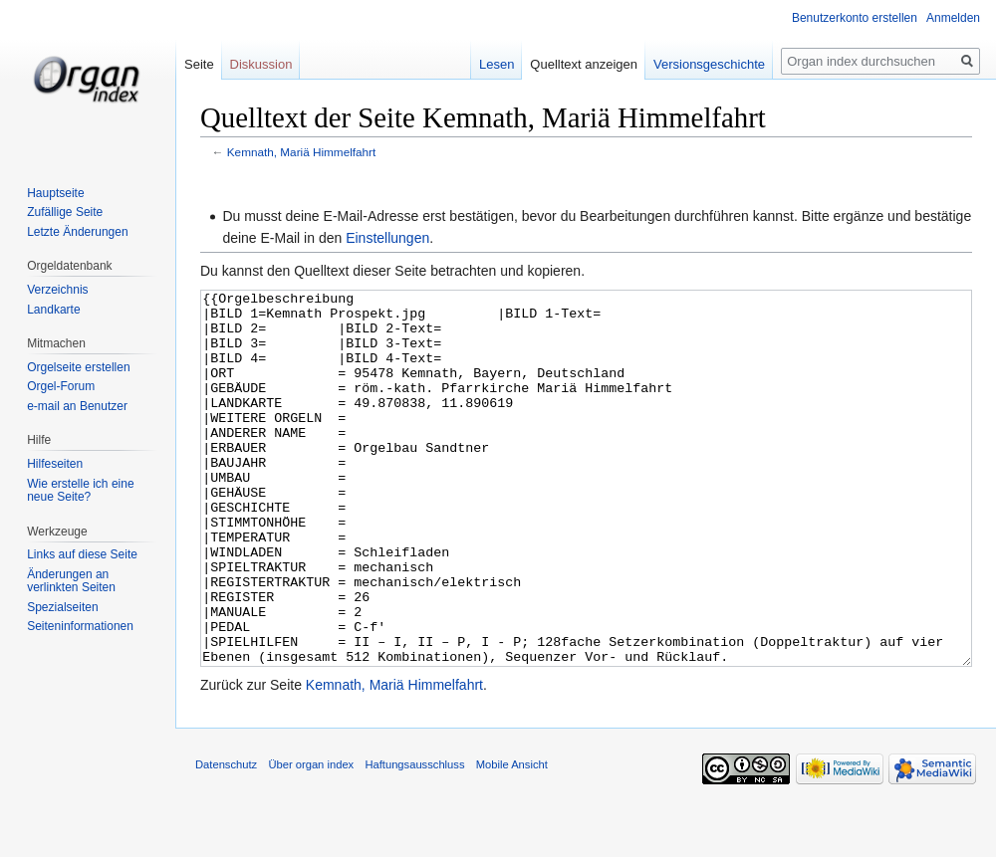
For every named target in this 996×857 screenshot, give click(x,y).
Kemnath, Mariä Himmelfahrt (301, 151)
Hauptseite (55, 193)
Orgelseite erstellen (78, 367)
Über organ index (311, 839)
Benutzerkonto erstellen (854, 18)
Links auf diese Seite (82, 554)
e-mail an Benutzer (77, 406)
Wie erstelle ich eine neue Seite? (80, 491)
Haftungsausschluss (414, 839)
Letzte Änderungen (77, 232)
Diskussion (261, 64)
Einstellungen (387, 238)
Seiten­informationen (80, 626)
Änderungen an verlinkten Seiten (71, 581)
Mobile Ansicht (512, 839)
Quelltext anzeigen (583, 64)
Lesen (496, 64)
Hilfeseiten (55, 464)
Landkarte (53, 310)
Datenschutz (226, 839)
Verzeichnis (57, 290)
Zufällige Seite (65, 212)
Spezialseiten (62, 607)
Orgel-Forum (61, 386)
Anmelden (953, 18)
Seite (199, 64)
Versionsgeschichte (709, 64)
